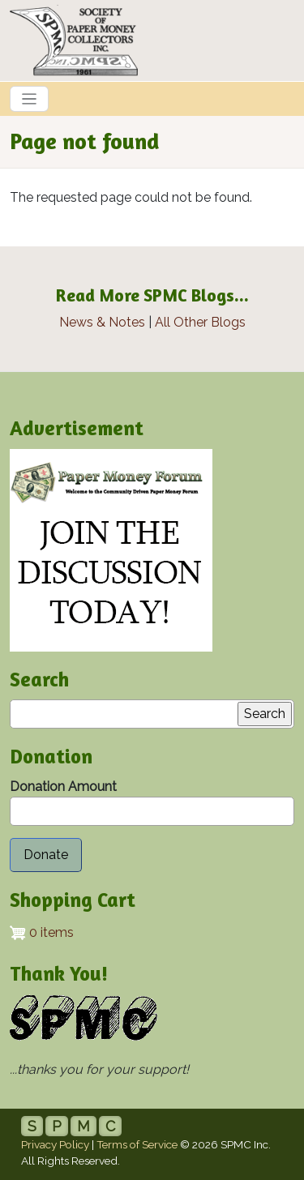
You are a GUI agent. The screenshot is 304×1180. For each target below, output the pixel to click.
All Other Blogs (200, 322)
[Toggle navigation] (29, 99)
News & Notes (102, 322)
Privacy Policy (55, 1144)
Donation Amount (63, 786)
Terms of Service (137, 1144)
